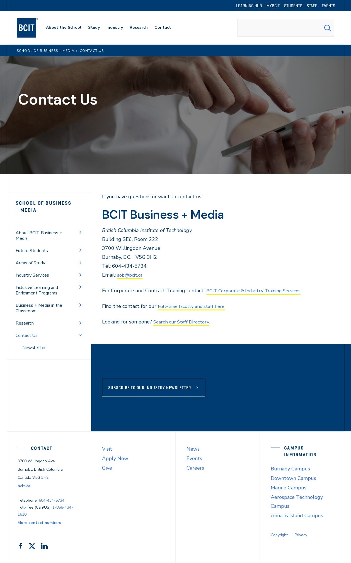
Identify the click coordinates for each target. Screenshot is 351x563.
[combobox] (286, 28)
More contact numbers (39, 522)
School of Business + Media (46, 206)
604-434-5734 (51, 500)
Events (194, 458)
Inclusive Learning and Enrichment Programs (37, 290)
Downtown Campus (293, 478)
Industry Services (32, 275)
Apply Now (115, 458)
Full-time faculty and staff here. (194, 306)
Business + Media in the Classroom (39, 308)
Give (107, 468)
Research (25, 323)
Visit (107, 449)
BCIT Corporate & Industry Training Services (257, 290)
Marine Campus (288, 487)
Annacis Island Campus (297, 515)
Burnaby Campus (290, 468)
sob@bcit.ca (130, 275)
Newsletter (34, 348)
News (193, 449)
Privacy (301, 535)
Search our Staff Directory (183, 321)
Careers (195, 468)
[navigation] (33, 28)
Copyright (279, 535)
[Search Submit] (327, 28)
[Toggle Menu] (80, 232)
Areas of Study (30, 263)
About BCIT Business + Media (39, 235)
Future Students (32, 251)
